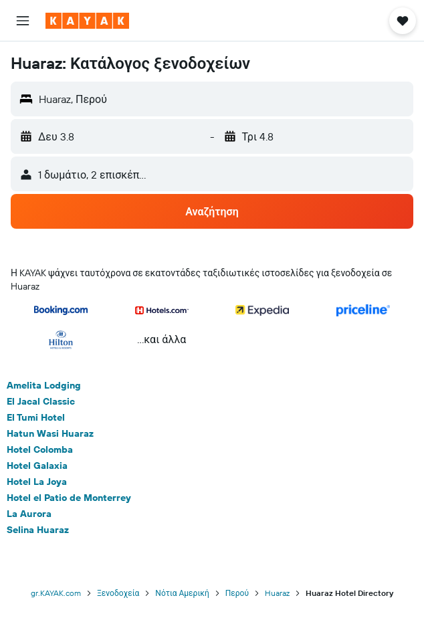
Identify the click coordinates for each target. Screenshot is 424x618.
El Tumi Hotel (36, 417)
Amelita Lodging (44, 385)
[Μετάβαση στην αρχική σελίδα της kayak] (87, 21)
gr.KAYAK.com (56, 593)
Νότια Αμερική (182, 593)
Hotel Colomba (40, 449)
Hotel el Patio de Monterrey (69, 498)
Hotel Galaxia (37, 465)
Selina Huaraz (38, 530)
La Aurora (29, 514)
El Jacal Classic (41, 401)
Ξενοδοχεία (118, 593)
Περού (237, 593)
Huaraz (277, 593)
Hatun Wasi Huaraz (50, 433)
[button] (22, 20)
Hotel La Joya (37, 482)
